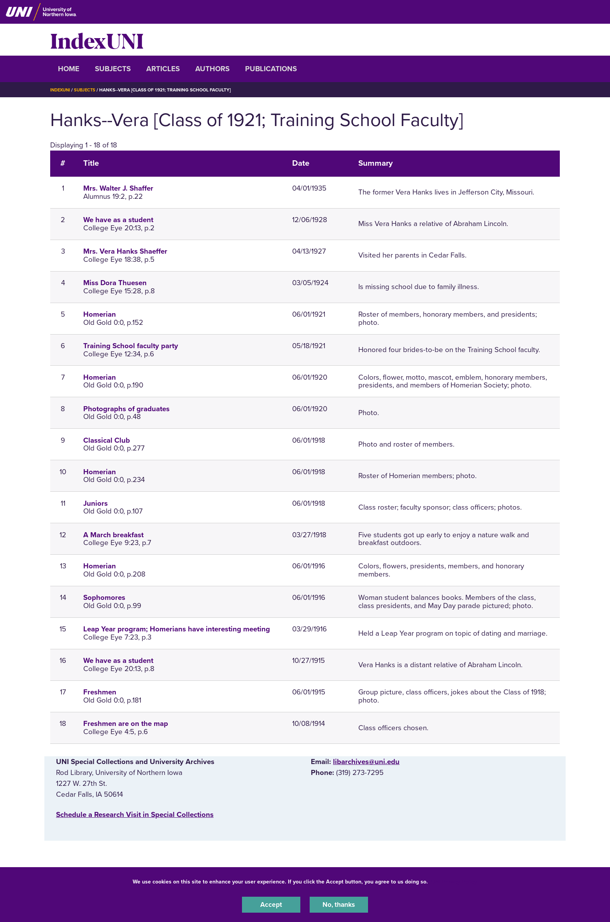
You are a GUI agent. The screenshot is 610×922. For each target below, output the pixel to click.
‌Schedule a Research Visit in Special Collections (135, 814)
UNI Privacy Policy (454, 880)
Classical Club (106, 440)
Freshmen (99, 692)
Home (68, 69)
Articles (163, 69)
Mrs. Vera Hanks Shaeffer (125, 251)
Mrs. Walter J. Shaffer (118, 188)
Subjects (113, 69)
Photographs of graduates (126, 409)
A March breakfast (113, 535)
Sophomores (104, 597)
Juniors (95, 503)
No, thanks (339, 904)
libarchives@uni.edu (366, 761)
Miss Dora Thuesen (115, 283)
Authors (212, 69)
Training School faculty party (130, 346)
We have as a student (118, 220)
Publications (271, 69)
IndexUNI (97, 40)
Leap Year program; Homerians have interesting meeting (176, 629)
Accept (271, 904)
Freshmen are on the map (125, 723)
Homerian (99, 314)
